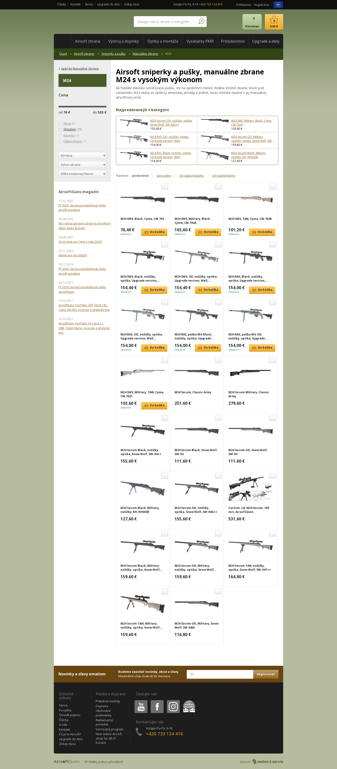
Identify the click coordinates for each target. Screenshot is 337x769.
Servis (89, 4)
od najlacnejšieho (191, 175)
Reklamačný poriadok (104, 722)
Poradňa (65, 710)
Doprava (102, 706)
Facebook (157, 701)
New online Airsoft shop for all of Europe (109, 738)
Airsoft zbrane (84, 54)
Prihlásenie (243, 5)
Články (61, 4)
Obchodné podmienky (104, 713)
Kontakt (75, 4)
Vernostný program (109, 729)
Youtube (140, 701)
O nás (63, 724)
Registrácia (261, 5)
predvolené (140, 175)
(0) (67, 123)
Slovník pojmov (70, 715)
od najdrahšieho (223, 175)
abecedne (164, 175)
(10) (70, 129)
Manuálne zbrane (145, 54)
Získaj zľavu (131, 4)
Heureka (188, 701)
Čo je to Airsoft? (70, 734)
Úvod (63, 54)
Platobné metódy (108, 701)
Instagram (173, 701)
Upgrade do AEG (108, 4)
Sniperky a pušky (113, 54)
